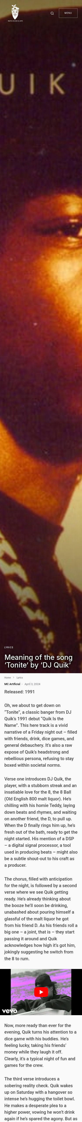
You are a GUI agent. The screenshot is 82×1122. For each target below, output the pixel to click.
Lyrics (8, 647)
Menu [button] (68, 13)
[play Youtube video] (41, 992)
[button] (53, 13)
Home (7, 677)
